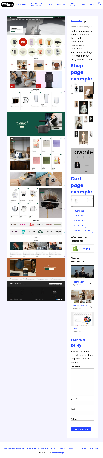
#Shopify (78, 226)
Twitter (82, 448)
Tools (49, 4)
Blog (82, 4)
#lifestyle (79, 221)
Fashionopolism (80, 305)
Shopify (86, 248)
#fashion (78, 216)
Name (74, 399)
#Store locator (81, 230)
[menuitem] (21, 4)
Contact (94, 448)
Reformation (78, 282)
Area (75, 329)
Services (61, 4)
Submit (92, 4)
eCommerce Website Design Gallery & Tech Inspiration (30, 448)
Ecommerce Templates (36, 4)
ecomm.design (58, 453)
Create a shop (73, 4)
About (72, 448)
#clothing (78, 211)
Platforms (21, 4)
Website (74, 419)
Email (73, 409)
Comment (75, 367)
